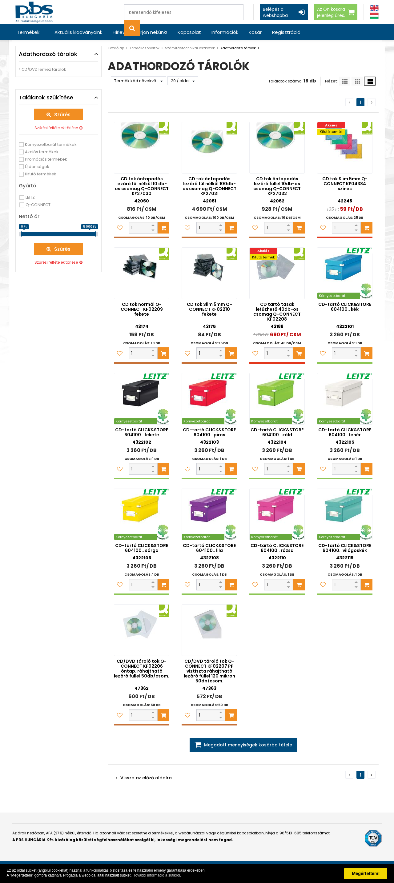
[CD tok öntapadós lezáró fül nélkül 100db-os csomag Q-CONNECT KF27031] (209, 148)
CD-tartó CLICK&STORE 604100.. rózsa (277, 547)
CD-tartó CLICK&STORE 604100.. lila (209, 547)
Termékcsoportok (144, 48)
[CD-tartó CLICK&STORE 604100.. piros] (209, 399)
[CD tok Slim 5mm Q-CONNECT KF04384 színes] (344, 148)
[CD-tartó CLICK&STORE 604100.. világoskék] (344, 514)
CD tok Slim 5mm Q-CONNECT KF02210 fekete (209, 309)
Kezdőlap (116, 48)
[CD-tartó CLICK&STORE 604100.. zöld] (277, 399)
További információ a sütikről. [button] (157, 875)
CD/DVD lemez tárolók (44, 69)
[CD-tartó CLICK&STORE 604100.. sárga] (141, 514)
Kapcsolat (189, 32)
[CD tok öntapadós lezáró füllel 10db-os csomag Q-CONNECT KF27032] (277, 148)
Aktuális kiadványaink (78, 32)
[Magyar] (374, 16)
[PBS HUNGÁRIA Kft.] (34, 12)
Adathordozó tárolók (238, 48)
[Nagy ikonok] (370, 81)
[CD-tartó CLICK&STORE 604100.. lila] (209, 514)
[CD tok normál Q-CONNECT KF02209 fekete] (141, 273)
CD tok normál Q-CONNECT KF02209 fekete (142, 309)
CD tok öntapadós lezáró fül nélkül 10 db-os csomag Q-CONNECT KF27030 (142, 186)
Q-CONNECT (38, 205)
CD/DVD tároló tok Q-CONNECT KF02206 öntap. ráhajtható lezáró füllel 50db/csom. (141, 668)
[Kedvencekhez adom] (120, 228)
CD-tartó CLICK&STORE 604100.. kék (344, 306)
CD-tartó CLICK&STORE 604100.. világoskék (344, 547)
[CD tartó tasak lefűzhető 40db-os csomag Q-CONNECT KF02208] (277, 273)
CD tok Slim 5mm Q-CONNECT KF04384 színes (345, 184)
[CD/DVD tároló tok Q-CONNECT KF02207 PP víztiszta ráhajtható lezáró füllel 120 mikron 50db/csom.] (209, 630)
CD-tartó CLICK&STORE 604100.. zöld (277, 432)
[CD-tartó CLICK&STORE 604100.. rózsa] (277, 514)
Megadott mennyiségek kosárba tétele (248, 745)
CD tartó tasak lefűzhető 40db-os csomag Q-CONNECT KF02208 (277, 311)
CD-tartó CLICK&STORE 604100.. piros (209, 432)
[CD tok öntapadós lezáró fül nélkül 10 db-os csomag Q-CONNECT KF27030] (141, 148)
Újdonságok (37, 167)
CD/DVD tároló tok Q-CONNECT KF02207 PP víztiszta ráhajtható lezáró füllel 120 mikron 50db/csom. (209, 671)
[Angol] (374, 8)
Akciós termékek (41, 152)
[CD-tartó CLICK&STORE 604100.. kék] (344, 273)
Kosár (255, 32)
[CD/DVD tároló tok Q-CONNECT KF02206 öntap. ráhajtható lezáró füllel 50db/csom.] (141, 630)
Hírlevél (121, 32)
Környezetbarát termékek (51, 144)
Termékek (28, 32)
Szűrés (62, 114)
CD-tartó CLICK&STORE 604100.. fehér (344, 432)
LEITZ (30, 197)
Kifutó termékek (40, 174)
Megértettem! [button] (366, 873)
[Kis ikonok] (357, 81)
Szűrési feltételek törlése (56, 127)
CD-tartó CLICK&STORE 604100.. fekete (141, 432)
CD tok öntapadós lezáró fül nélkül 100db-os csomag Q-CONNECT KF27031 (209, 186)
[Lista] (344, 81)
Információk (224, 32)
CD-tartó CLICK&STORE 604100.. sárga (141, 547)
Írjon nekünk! (153, 32)
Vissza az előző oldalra (146, 778)
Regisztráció (286, 32)
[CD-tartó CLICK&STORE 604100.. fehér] (344, 399)
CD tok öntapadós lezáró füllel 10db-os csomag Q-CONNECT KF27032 (277, 186)
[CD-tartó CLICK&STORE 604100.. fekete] (141, 399)
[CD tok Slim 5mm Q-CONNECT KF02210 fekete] (209, 273)
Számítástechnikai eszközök (190, 48)
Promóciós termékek (46, 159)
